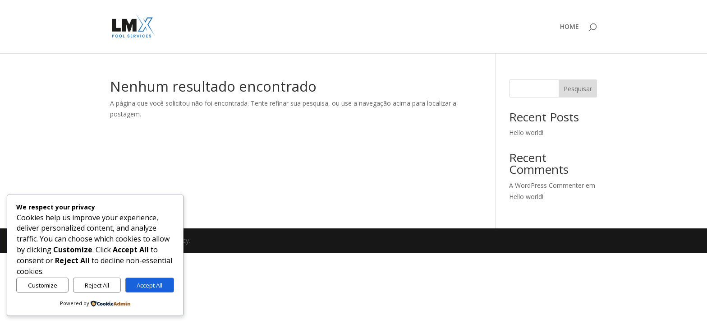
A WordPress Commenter (546, 185)
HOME (569, 27)
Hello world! (526, 132)
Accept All (149, 285)
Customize (42, 285)
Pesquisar (578, 88)
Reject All (97, 285)
